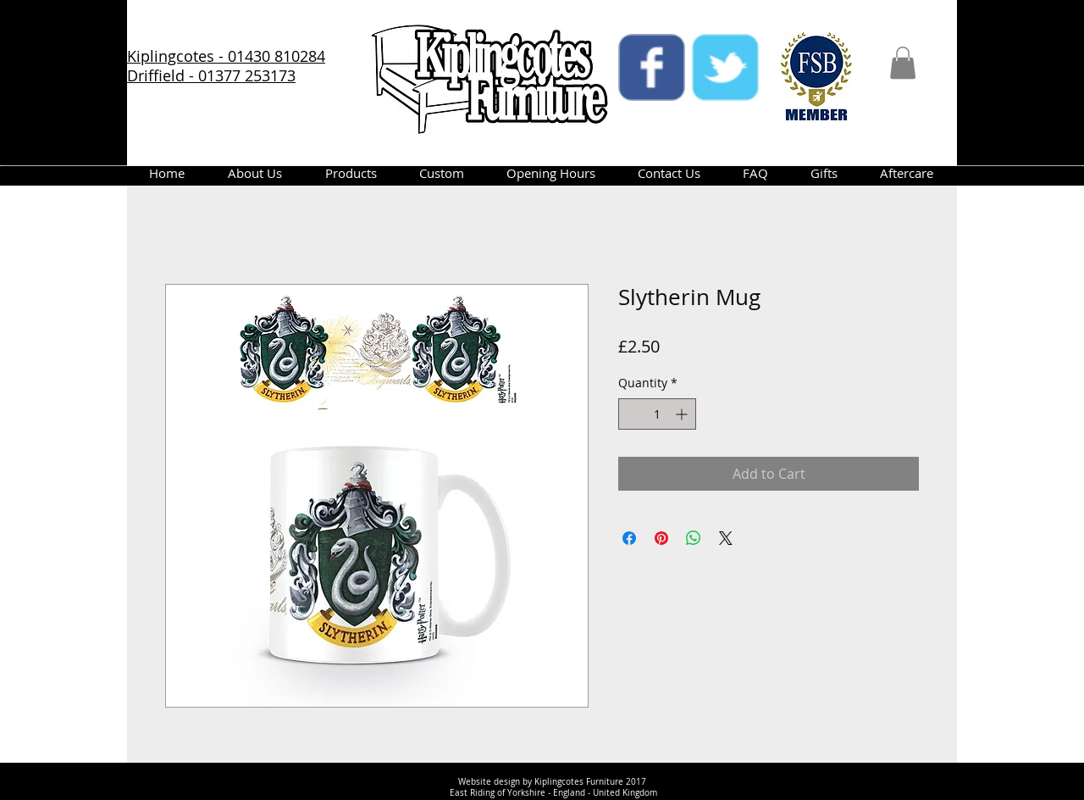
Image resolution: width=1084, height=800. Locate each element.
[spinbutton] (657, 414)
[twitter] (725, 67)
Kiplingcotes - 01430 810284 (226, 56)
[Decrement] (631, 414)
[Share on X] (726, 538)
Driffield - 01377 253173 (211, 75)
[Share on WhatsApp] (693, 538)
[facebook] (651, 67)
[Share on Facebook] (629, 538)
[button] (902, 63)
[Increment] (683, 414)
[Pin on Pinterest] (661, 538)
